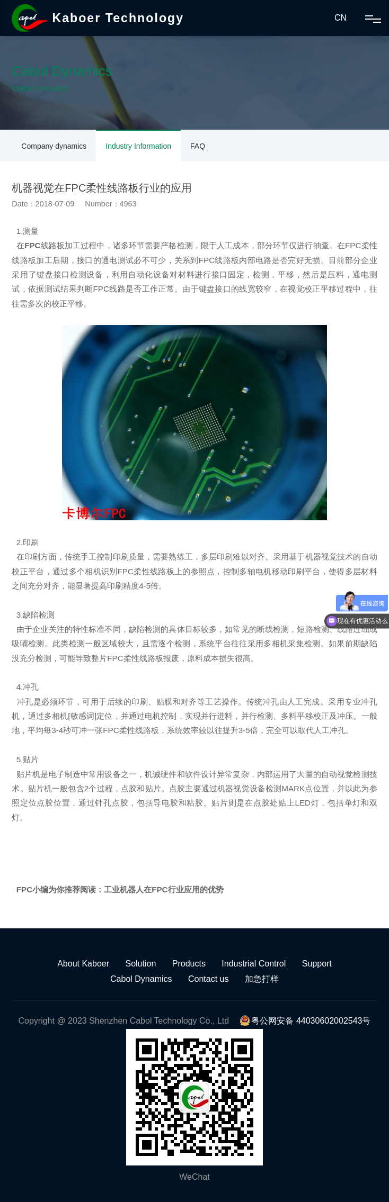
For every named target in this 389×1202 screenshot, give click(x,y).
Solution (140, 963)
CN (340, 17)
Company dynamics (53, 146)
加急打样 (262, 978)
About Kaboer (83, 963)
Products (189, 963)
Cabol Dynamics (141, 978)
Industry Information (138, 146)
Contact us (208, 978)
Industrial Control (254, 963)
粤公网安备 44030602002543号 (305, 1020)
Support (317, 963)
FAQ (197, 146)
